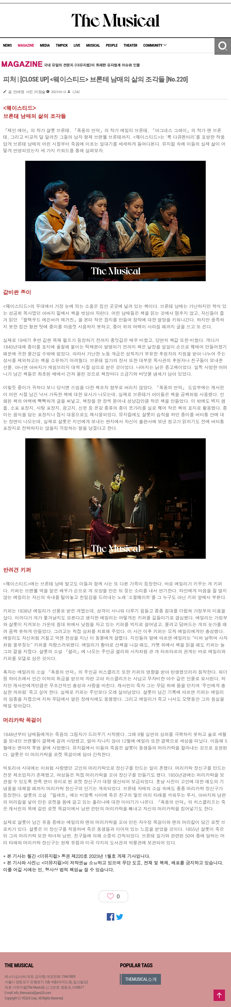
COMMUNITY (155, 45)
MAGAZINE (26, 45)
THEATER (130, 45)
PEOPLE (112, 45)
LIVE (77, 45)
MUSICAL (93, 45)
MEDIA (45, 45)
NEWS (7, 45)
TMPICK (61, 45)
